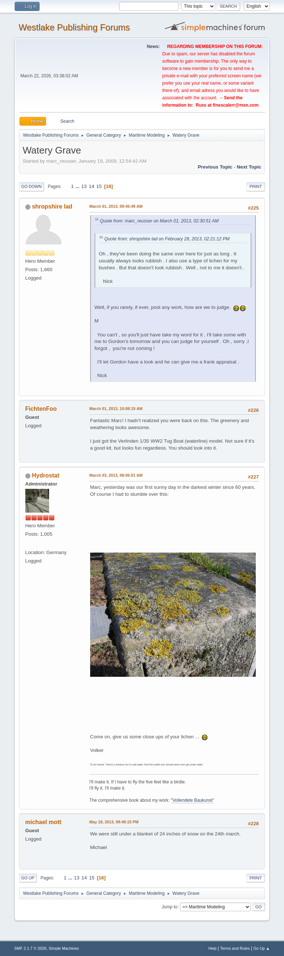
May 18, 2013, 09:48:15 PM (114, 822)
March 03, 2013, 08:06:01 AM (116, 475)
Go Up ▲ (261, 948)
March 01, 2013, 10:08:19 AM (116, 408)
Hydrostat (45, 475)
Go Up (27, 878)
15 (99, 186)
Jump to (169, 906)
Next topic (249, 167)
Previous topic (215, 167)
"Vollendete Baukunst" (192, 800)
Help (213, 948)
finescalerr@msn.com (236, 105)
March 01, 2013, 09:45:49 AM (116, 206)
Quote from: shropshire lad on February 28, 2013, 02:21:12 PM (166, 238)
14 (91, 186)
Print (256, 186)
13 (84, 186)
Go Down (31, 186)
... (78, 186)
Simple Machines (64, 948)
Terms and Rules (235, 948)
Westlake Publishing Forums (74, 27)
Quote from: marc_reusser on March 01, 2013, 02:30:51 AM (159, 221)
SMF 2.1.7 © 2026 (30, 948)
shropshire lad (52, 206)
